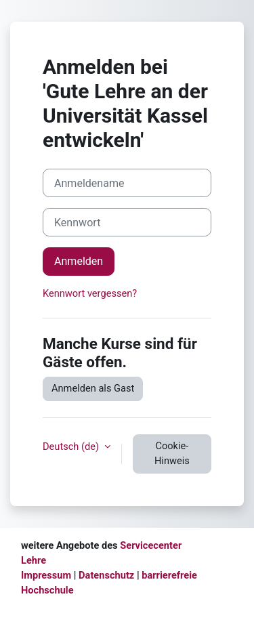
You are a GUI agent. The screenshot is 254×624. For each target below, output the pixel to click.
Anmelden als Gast (92, 388)
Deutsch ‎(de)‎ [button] (72, 446)
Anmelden (78, 261)
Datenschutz (106, 575)
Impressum (46, 575)
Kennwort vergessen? (90, 293)
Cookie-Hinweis (172, 453)
